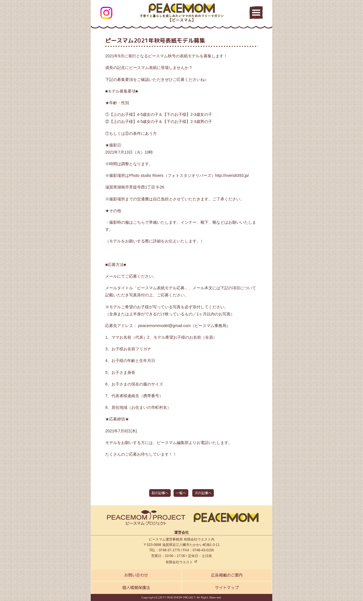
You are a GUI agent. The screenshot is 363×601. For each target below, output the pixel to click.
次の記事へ (203, 493)
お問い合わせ (136, 575)
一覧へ (181, 493)
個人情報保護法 (136, 587)
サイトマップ (227, 587)
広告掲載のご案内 (227, 575)
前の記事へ (159, 493)
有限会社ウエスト (181, 562)
